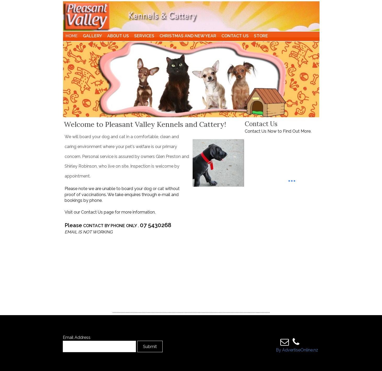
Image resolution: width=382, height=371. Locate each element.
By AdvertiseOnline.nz (297, 350)
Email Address (76, 337)
